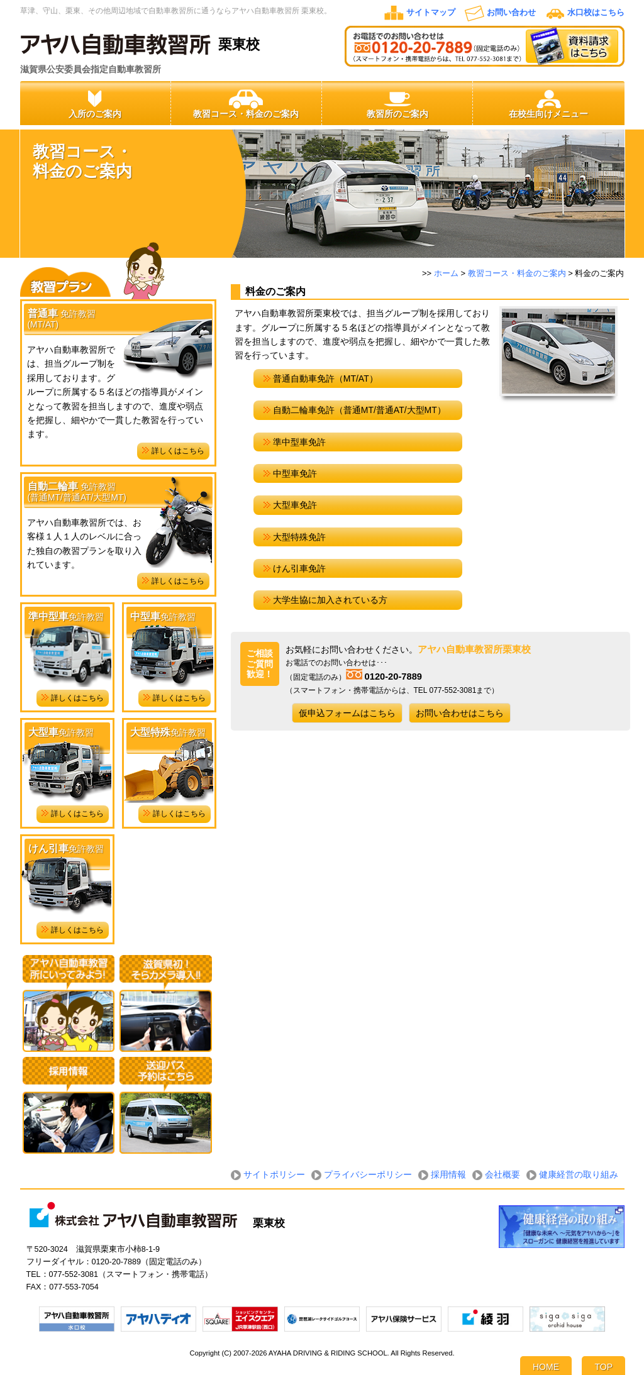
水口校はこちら (596, 12)
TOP (603, 1367)
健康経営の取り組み (578, 1174)
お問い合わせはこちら (460, 713)
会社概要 (502, 1174)
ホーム (446, 273)
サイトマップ (430, 12)
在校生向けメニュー (548, 104)
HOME (546, 1367)
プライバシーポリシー (368, 1174)
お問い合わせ (511, 12)
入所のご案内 (95, 104)
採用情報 (448, 1174)
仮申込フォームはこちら (347, 713)
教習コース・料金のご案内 (246, 104)
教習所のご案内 (397, 104)
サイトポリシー (274, 1174)
